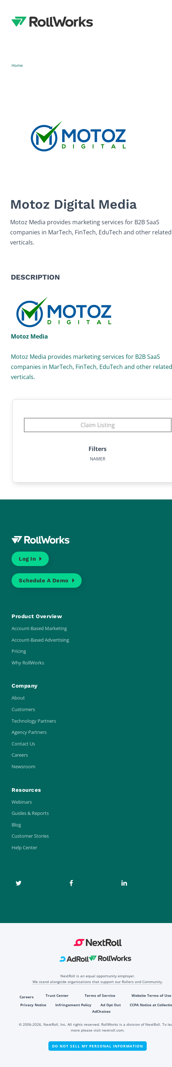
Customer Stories (30, 836)
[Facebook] (71, 883)
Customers (23, 709)
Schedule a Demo (44, 580)
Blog (16, 824)
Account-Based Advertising (40, 640)
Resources (26, 790)
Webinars (22, 802)
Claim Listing (98, 425)
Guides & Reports (30, 813)
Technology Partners (34, 721)
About (18, 697)
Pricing (19, 651)
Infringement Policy (73, 1004)
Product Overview (37, 616)
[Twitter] (18, 883)
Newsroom (23, 766)
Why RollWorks (28, 662)
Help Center (24, 847)
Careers (20, 755)
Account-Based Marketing (39, 628)
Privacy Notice (33, 1004)
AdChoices (101, 1011)
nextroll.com (113, 1030)
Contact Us (23, 743)
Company (25, 686)
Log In (27, 559)
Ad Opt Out (110, 1004)
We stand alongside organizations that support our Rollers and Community (97, 981)
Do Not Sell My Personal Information (97, 1046)
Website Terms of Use (151, 995)
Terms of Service (100, 995)
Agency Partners (29, 732)
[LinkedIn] (124, 883)
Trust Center (57, 995)
